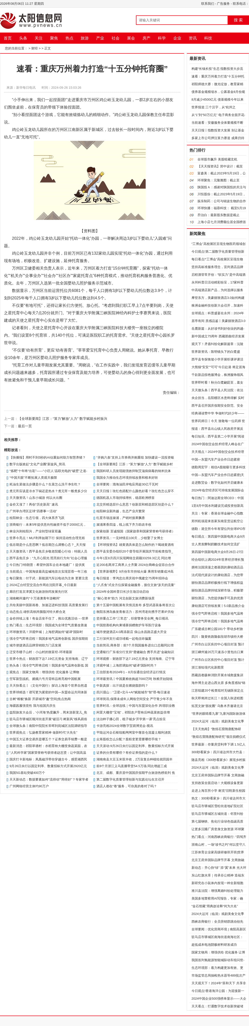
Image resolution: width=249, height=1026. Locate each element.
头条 (23, 38)
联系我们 (207, 3)
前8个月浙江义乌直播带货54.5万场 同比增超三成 (131, 766)
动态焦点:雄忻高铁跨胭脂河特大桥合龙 (37, 612)
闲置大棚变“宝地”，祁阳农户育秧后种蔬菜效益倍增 (133, 712)
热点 (69, 38)
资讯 (193, 38)
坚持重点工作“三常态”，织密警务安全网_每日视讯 (132, 618)
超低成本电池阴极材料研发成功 (214, 945)
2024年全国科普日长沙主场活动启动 (122, 591)
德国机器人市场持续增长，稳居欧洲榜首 (125, 498)
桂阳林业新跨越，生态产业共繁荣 (120, 511)
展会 (131, 38)
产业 (100, 38)
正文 (47, 48)
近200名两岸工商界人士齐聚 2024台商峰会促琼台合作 (135, 565)
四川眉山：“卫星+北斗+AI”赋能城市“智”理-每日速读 (133, 692)
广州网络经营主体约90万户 (29, 786)
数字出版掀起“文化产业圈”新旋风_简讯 (37, 464)
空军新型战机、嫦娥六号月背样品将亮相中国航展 (45, 679)
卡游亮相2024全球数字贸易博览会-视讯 (124, 726)
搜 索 (238, 20)
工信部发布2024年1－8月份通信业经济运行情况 (130, 672)
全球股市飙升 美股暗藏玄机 (217, 159)
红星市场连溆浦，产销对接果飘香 (120, 518)
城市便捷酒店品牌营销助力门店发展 (35, 645)
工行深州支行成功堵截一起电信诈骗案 (123, 638)
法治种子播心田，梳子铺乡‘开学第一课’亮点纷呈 (131, 719)
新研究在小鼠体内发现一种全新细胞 (217, 883)
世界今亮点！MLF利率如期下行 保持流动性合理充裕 (47, 538)
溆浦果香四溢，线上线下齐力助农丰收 (123, 524)
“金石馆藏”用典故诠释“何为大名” (214, 906)
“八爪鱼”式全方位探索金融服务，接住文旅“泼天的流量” (135, 585)
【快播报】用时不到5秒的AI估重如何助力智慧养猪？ (47, 457)
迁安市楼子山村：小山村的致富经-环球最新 (40, 652)
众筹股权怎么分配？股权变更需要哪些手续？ (128, 739)
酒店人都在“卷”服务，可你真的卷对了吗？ (126, 786)
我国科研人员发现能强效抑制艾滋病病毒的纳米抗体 (133, 471)
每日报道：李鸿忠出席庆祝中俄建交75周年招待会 (132, 578)
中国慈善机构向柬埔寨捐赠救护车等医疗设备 (128, 625)
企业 (177, 38)
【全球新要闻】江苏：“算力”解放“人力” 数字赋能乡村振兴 (62, 419)
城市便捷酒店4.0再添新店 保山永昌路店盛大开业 (131, 632)
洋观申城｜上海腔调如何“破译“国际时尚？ (126, 665)
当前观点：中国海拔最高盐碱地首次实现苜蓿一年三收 (48, 571)
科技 (208, 38)
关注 (39, 38)
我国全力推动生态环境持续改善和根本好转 (127, 477)
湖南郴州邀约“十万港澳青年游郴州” (34, 598)
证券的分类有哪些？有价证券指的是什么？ (127, 752)
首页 (8, 38)
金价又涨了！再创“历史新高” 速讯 (33, 504)
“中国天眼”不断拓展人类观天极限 (33, 477)
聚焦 (54, 38)
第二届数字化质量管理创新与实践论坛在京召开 (130, 779)
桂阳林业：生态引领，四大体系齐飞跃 (36, 518)
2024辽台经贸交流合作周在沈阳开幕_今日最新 (43, 585)
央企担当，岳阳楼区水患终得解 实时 (217, 398)
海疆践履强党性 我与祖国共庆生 (32, 706)
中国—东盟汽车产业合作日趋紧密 (215, 459)
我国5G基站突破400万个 (27, 773)
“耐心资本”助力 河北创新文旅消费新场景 (125, 598)
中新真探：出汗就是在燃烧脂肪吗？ (122, 685)
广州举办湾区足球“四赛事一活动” (33, 511)
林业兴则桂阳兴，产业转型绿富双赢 (35, 531)
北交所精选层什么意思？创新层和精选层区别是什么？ (135, 504)
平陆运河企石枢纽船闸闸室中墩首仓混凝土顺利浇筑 (133, 732)
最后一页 (25, 426)
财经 (34, 48)
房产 (146, 38)
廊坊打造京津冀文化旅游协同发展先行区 (38, 591)
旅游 (85, 38)
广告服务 (223, 3)
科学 (162, 38)
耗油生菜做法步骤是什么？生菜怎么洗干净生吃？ (45, 484)
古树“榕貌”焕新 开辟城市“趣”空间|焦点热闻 (39, 699)
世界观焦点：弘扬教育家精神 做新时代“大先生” (43, 732)
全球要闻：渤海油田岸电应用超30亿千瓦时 (127, 484)
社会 (116, 38)
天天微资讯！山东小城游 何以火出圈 (35, 498)
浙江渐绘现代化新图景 (207, 667)
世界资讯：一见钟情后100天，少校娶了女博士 (129, 538)
